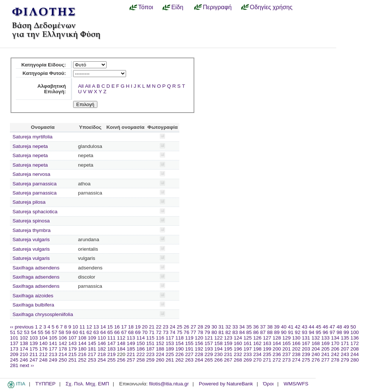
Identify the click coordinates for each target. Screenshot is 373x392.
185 (131, 349)
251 (72, 360)
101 (14, 338)
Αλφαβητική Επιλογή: (51, 88)
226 (179, 354)
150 (140, 343)
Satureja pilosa (29, 202)
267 (228, 360)
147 (111, 343)
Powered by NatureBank (226, 383)
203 (306, 349)
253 (92, 360)
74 (172, 332)
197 (247, 349)
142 (63, 343)
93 (304, 332)
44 (311, 327)
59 (68, 332)
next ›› (27, 365)
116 (160, 338)
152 (160, 343)
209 (14, 354)
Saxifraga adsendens (36, 268)
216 (82, 354)
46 (325, 327)
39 (277, 327)
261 (170, 360)
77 (193, 332)
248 (43, 360)
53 (26, 332)
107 (72, 338)
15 (110, 327)
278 (335, 360)
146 (101, 343)
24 (172, 327)
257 (131, 360)
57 (54, 332)
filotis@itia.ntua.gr (169, 383)
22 (158, 327)
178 (63, 349)
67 (124, 332)
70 (144, 332)
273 (286, 360)
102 (24, 338)
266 (218, 360)
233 (247, 354)
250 (63, 360)
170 (335, 343)
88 (270, 332)
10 (75, 327)
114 (140, 338)
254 (101, 360)
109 (92, 338)
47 (332, 327)
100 (355, 332)
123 (228, 338)
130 (296, 338)
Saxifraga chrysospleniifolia (42, 314)
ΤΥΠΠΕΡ (45, 383)
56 (47, 332)
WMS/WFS (296, 383)
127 (267, 338)
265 (209, 360)
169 (325, 343)
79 (207, 332)
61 (82, 332)
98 (339, 332)
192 (199, 349)
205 (325, 349)
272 (277, 360)
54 (33, 332)
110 (101, 338)
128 (277, 338)
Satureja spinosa (31, 221)
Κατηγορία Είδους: (43, 65)
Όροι (268, 383)
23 (165, 327)
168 (316, 343)
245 (14, 360)
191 (189, 349)
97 (332, 332)
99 (346, 332)
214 (63, 354)
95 (318, 332)
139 (33, 343)
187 (150, 349)
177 (53, 349)
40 (283, 327)
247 (33, 360)
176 (43, 349)
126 (257, 338)
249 (53, 360)
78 (200, 332)
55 (40, 332)
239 (306, 354)
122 (218, 338)
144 (82, 343)
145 (92, 343)
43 (304, 327)
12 (89, 327)
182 (101, 349)
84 (242, 332)
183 (111, 349)
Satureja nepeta (30, 146)
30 (214, 327)
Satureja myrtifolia (32, 136)
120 (199, 338)
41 (290, 327)
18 (131, 327)
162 (257, 343)
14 (103, 327)
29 (207, 327)
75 (179, 332)
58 (61, 332)
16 (117, 327)
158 (218, 343)
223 (150, 354)
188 (160, 349)
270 (257, 360)
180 (82, 349)
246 (24, 360)
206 (335, 349)
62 (89, 332)
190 (179, 349)
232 (238, 354)
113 (131, 338)
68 (131, 332)
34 (242, 327)
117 (170, 338)
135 (345, 338)
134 (335, 338)
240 (316, 354)
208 (355, 349)
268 (238, 360)
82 (228, 332)
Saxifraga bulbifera (33, 305)
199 (267, 349)
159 (228, 343)
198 (257, 349)
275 (306, 360)
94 (311, 332)
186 (140, 349)
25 (179, 327)
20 (144, 327)
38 (270, 327)
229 (209, 354)
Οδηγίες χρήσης (271, 7)
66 (117, 332)
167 (306, 343)
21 (151, 327)
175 (33, 349)
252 (82, 360)
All (80, 86)
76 (186, 332)
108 (82, 338)
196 (238, 349)
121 (209, 338)
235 (267, 354)
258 (140, 360)
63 (96, 332)
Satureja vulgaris (31, 239)
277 (325, 360)
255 (111, 360)
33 (235, 327)
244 (355, 354)
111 (111, 338)
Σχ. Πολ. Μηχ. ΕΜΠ (87, 383)
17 (124, 327)
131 (306, 338)
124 (238, 338)
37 (263, 327)
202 (296, 349)
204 (316, 349)
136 (355, 338)
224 (160, 354)
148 (121, 343)
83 (235, 332)
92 (297, 332)
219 (111, 354)
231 (228, 354)
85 (249, 332)
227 (189, 354)
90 (284, 332)
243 (345, 354)
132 (316, 338)
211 (33, 354)
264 (199, 360)
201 (286, 349)
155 (189, 343)
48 (339, 327)
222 (140, 354)
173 (14, 349)
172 (355, 343)
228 (199, 354)
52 (19, 332)
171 (345, 343)
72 (158, 332)
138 (24, 343)
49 (346, 327)
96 (325, 332)
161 (247, 343)
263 (189, 360)
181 (92, 349)
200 (277, 349)
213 (53, 354)
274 (296, 360)
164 (277, 343)
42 (297, 327)
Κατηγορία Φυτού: (44, 73)
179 (72, 349)
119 (189, 338)
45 (318, 327)
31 (221, 327)
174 (24, 349)
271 (267, 360)
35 (249, 327)
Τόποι (145, 7)
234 (257, 354)
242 (335, 354)
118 (179, 338)
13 (96, 327)
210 (24, 354)
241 (325, 354)
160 (238, 343)
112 (121, 338)
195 (228, 349)
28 (200, 327)
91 (290, 332)
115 (150, 338)
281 (14, 365)
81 (221, 332)
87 (263, 332)
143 (72, 343)
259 (150, 360)
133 (325, 338)
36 (256, 327)
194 (218, 349)
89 (277, 332)
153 (170, 343)
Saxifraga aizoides (32, 295)
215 (72, 354)
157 (209, 343)
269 (247, 360)
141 (53, 343)
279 (345, 360)
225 (170, 354)
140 (43, 343)
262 (179, 360)
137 (14, 343)
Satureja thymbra (31, 230)
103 (33, 338)
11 (82, 327)
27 (193, 327)
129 (286, 338)
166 (296, 343)
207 (345, 349)
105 (53, 338)
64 (103, 332)
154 (179, 343)
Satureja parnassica (34, 183)
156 (199, 343)
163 (267, 343)
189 (170, 349)
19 (137, 327)
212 (43, 354)
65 (110, 332)
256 (121, 360)
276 (316, 360)
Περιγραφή (217, 7)
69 (138, 332)
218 (101, 354)
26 (186, 327)
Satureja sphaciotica (34, 211)
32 (228, 327)
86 (256, 332)
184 (121, 349)
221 (131, 354)
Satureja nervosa (31, 174)
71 (151, 332)
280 (355, 360)
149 (131, 343)
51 (12, 332)
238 (296, 354)
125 (247, 338)
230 (218, 354)
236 (277, 354)
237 (286, 354)
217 (92, 354)
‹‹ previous (21, 327)
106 (63, 338)
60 (75, 332)
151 (150, 343)
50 (353, 327)
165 (286, 343)
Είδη (177, 7)
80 (214, 332)
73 (165, 332)
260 (160, 360)
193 (209, 349)
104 (43, 338)
